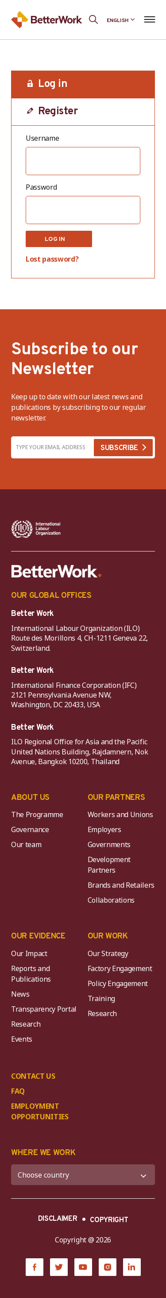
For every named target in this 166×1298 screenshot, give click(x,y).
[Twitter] (59, 1267)
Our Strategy (108, 953)
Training (101, 998)
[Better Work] (56, 571)
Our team (26, 844)
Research (25, 1024)
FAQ (18, 1091)
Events (21, 1039)
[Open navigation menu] (149, 19)
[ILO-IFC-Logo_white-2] (36, 529)
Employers (104, 829)
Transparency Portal (44, 1009)
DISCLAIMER (57, 1219)
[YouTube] (83, 1267)
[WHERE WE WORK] (83, 1174)
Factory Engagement (120, 968)
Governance (30, 829)
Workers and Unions (120, 814)
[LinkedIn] (132, 1267)
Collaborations (111, 900)
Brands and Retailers (121, 885)
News (20, 994)
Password (41, 187)
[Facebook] (34, 1267)
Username (42, 138)
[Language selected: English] (121, 19)
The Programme (37, 814)
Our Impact (29, 953)
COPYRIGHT (109, 1220)
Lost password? (52, 259)
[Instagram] (107, 1267)
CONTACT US (33, 1076)
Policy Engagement (119, 983)
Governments (109, 844)
